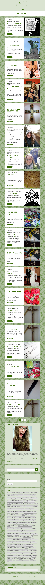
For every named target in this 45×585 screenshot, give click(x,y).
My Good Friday (13, 315)
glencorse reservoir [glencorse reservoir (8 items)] (18, 521)
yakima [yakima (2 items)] (35, 565)
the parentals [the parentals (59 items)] (27, 557)
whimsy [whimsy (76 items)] (21, 563)
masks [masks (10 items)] (16, 535)
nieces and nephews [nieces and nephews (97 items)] (27, 538)
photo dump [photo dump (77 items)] (29, 543)
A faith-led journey (14, 409)
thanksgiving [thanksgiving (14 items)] (16, 557)
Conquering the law (14, 137)
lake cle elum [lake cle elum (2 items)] (22, 530)
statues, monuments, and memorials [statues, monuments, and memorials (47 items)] (13, 555)
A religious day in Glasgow (13, 161)
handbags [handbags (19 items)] (34, 522)
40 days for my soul (14, 257)
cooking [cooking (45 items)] (27, 508)
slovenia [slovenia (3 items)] (9, 554)
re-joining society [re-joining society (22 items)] (28, 546)
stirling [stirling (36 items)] (31, 555)
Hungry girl (11, 239)
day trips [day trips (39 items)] (16, 511)
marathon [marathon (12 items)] (34, 533)
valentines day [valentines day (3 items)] (35, 560)
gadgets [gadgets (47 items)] (21, 519)
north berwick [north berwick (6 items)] (34, 538)
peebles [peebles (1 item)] (28, 541)
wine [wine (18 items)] (14, 565)
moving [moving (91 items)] (28, 536)
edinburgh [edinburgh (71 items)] (31, 513)
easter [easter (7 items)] (19, 513)
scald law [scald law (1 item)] (23, 549)
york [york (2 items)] (8, 566)
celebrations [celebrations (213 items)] (17, 505)
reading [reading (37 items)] (34, 546)
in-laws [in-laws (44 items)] (29, 527)
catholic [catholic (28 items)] (13, 505)
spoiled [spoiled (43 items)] (27, 554)
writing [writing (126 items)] (31, 565)
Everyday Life (10, 25)
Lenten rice (11, 179)
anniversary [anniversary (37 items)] (31, 497)
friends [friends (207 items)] (18, 519)
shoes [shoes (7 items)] (18, 552)
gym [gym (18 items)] (20, 522)
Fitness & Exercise (11, 45)
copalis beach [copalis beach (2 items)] (31, 508)
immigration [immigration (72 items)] (24, 527)
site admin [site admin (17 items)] (33, 552)
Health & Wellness (17, 133)
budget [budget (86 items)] (25, 502)
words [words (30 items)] (17, 565)
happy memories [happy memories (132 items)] (16, 524)
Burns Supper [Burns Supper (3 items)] (29, 502)
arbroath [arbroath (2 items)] (9, 499)
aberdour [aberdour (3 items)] (18, 497)
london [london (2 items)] (15, 533)
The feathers (11, 390)
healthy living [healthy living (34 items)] (30, 524)
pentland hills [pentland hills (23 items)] (10, 543)
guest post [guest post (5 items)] (17, 522)
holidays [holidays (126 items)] (25, 525)
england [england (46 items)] (9, 516)
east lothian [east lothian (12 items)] (27, 513)
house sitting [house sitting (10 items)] (19, 527)
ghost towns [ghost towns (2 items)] (9, 521)
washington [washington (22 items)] (9, 563)
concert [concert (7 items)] (12, 508)
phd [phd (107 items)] (24, 543)
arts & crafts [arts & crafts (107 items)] (21, 499)
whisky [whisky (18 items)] (25, 563)
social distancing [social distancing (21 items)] (13, 554)
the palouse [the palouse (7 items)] (21, 557)
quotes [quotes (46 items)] (13, 546)
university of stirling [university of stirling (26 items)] (25, 560)
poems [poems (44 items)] (14, 544)
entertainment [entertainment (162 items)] (14, 516)
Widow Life (16, 275)
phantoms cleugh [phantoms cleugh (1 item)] (20, 543)
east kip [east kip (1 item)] (23, 513)
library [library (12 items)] (8, 532)
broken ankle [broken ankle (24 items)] (16, 502)
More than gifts (13, 371)
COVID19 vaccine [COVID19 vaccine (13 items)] (27, 510)
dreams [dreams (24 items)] (9, 513)
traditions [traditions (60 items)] (22, 558)
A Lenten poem (12, 334)
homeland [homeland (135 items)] (9, 527)
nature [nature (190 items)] (17, 538)
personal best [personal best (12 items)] (15, 543)
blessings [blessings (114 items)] (21, 500)
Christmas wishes (13, 198)
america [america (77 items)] (26, 497)
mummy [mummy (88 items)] (32, 536)
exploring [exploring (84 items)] (28, 516)
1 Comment (17, 411)
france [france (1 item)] (8, 519)
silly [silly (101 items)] (26, 552)
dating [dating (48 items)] (12, 511)
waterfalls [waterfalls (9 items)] (14, 563)
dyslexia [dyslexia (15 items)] (16, 513)
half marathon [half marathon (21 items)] (25, 522)
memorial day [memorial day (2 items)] (34, 535)
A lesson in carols (14, 351)
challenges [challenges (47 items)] (28, 505)
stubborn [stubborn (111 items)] (35, 555)
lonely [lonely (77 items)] (18, 533)
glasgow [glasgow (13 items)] (13, 521)
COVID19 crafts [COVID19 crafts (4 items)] (14, 510)
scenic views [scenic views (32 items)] (28, 549)
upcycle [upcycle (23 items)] (30, 560)
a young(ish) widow (13, 465)
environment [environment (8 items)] (20, 516)
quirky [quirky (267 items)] (9, 546)
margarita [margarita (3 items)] (9, 535)
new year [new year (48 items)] (21, 538)
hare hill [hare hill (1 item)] (21, 524)
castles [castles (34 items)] (9, 505)
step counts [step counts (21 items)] (22, 555)
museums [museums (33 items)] (9, 538)
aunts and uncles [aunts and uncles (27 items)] (27, 499)
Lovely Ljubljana (13, 49)
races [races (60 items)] (16, 546)
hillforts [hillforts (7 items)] (34, 524)
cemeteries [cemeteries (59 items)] (23, 505)
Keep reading (10, 79)
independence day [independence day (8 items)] (33, 527)
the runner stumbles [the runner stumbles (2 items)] (32, 557)
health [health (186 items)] (25, 524)
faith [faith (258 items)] (32, 516)
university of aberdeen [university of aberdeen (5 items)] (10, 560)
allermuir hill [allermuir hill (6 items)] (22, 497)
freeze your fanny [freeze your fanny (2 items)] (13, 519)
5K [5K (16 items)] (8, 497)
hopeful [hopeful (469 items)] (14, 527)
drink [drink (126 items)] (12, 513)
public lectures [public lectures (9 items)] (30, 544)
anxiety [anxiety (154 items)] (36, 497)
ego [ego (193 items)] (32, 514)
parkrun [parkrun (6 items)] (9, 541)
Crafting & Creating (11, 369)
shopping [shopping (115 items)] (22, 552)
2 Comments (17, 163)
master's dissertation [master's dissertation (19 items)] (28, 535)
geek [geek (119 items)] (29, 519)
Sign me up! (10, 489)
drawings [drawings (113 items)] (35, 511)
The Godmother (12, 69)
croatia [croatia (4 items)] (32, 510)
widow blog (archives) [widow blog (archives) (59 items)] (31, 563)
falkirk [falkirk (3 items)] (35, 516)
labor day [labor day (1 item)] (18, 530)
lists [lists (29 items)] (19, 532)
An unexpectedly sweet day (13, 217)
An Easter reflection (14, 296)
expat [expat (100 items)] (24, 516)
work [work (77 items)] (20, 565)
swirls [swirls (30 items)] (12, 557)
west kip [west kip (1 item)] (18, 563)
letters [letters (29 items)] (34, 530)
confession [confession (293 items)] (17, 508)
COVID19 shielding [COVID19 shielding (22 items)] (21, 510)
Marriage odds (12, 278)
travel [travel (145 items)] (31, 558)
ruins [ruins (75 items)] (16, 549)
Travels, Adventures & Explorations (13, 110)
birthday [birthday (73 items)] (13, 500)
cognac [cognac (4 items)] (9, 508)
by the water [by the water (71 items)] (35, 502)
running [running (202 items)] (19, 549)
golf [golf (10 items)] (26, 521)
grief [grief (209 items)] (13, 522)
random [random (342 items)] (20, 546)
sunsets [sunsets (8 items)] (9, 557)
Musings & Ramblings (16, 25)
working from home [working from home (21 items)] (26, 565)
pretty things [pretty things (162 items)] (18, 544)
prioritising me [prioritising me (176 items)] (24, 544)
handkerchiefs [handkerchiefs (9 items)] (10, 524)
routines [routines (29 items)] (12, 549)
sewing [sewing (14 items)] (15, 552)
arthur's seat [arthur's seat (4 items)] (15, 499)
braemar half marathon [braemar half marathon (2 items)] (10, 502)
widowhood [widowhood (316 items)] (10, 565)
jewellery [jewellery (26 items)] (9, 530)
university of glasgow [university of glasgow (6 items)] (17, 560)
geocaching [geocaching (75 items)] (34, 519)
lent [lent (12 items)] (30, 530)
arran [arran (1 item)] (12, 499)
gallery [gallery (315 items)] (26, 519)
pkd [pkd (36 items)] (33, 543)
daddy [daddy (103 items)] (9, 511)
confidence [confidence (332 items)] (22, 508)
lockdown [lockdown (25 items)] (30, 532)
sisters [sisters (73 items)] (30, 552)
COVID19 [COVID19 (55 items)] (9, 510)
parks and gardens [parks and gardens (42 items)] (14, 541)
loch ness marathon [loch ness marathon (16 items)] (24, 532)
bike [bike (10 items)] (34, 499)
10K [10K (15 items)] (10, 497)
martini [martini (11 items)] (13, 535)
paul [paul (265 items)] (25, 541)
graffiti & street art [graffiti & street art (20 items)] (31, 521)
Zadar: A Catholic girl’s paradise (13, 114)
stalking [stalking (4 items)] (30, 554)
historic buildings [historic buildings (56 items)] (13, 525)
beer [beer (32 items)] (32, 499)
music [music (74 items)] (13, 538)
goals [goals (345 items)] (24, 521)
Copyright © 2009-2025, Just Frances (13, 581)
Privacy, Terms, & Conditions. (34, 581)
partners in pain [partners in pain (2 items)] (20, 541)
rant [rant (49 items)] (23, 546)
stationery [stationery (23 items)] (34, 554)
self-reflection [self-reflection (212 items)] (10, 552)
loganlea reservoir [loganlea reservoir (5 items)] (10, 533)
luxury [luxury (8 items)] (21, 533)
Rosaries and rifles (14, 27)
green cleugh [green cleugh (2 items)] (9, 522)
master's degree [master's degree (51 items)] (21, 535)
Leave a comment (18, 29)
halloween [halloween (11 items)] (29, 522)
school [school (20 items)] (33, 549)
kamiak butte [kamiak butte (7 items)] (13, 530)
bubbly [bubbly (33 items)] (21, 502)
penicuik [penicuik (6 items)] (32, 541)
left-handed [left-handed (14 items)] (26, 530)
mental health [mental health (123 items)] (10, 536)
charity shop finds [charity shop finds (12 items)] (33, 505)
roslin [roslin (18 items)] (8, 549)
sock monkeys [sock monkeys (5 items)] (19, 554)
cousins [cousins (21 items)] (36, 508)
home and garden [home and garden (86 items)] (31, 525)
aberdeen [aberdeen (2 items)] (14, 497)
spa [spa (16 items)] (23, 554)
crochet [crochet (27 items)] (36, 510)
